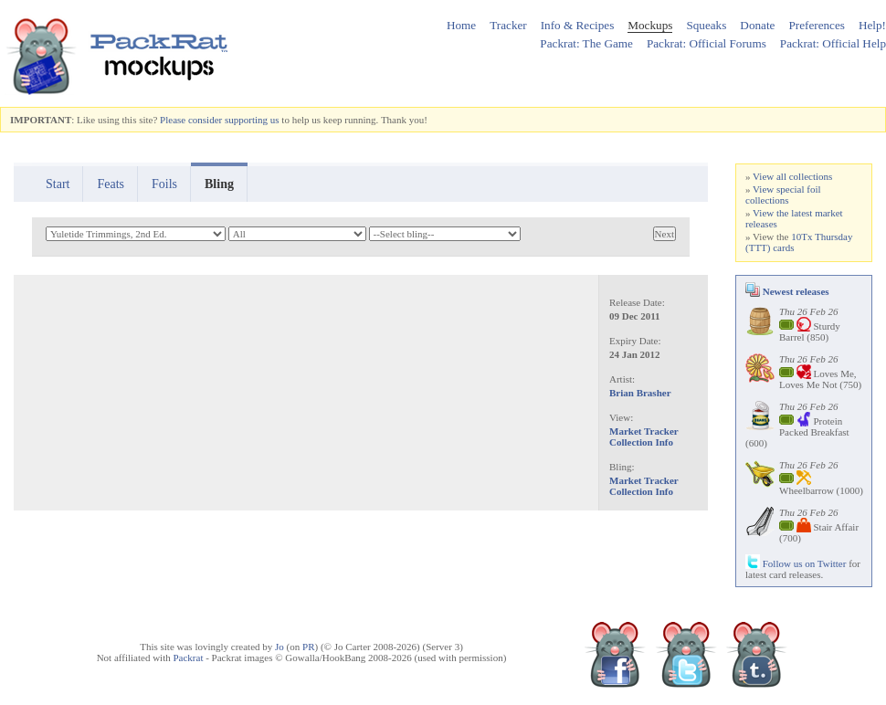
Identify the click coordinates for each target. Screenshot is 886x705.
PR (308, 646)
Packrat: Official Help (833, 43)
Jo (279, 646)
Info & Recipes (578, 25)
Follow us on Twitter (795, 563)
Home (461, 25)
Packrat (188, 657)
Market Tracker (644, 431)
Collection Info (641, 442)
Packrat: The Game (586, 43)
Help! (872, 25)
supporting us (252, 119)
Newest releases (787, 291)
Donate (757, 25)
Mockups (650, 25)
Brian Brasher (640, 392)
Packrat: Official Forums (706, 43)
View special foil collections (783, 194)
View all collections (792, 176)
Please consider (191, 119)
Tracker (508, 25)
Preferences (816, 25)
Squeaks (706, 25)
